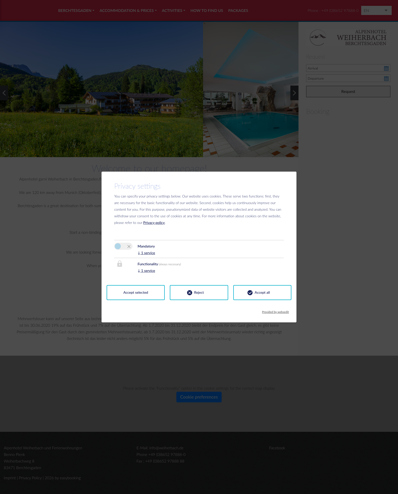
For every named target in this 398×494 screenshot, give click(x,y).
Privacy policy (154, 222)
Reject (199, 292)
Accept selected (135, 292)
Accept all (262, 292)
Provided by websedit (275, 310)
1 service (146, 253)
